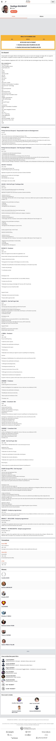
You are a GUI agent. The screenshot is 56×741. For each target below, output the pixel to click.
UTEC (2, 561)
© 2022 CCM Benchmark (34, 724)
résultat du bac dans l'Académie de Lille (29, 45)
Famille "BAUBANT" (11, 688)
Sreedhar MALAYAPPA (17, 703)
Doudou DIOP (5, 597)
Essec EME (4, 543)
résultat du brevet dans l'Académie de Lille (29, 47)
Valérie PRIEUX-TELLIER (7, 644)
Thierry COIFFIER (6, 635)
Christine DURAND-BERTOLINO (16, 711)
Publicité (15, 723)
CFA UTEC (4, 552)
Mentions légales (50, 723)
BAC (12, 39)
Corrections (26, 724)
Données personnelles (32, 723)
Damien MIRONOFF (6, 587)
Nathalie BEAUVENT (11, 676)
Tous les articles (20, 724)
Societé (25, 723)
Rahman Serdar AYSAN (7, 625)
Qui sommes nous (5, 723)
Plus (28, 651)
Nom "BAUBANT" (10, 684)
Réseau (41, 16)
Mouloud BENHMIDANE (35, 711)
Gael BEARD (4, 606)
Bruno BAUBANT (10, 671)
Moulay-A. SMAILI (6, 616)
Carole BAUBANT (10, 659)
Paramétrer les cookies (41, 723)
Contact (11, 723)
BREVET (28, 39)
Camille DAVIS (5, 578)
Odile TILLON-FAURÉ (34, 703)
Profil (13, 16)
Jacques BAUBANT (10, 663)
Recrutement (20, 723)
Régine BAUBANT (10, 667)
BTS (44, 39)
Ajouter (14, 11)
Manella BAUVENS (10, 680)
